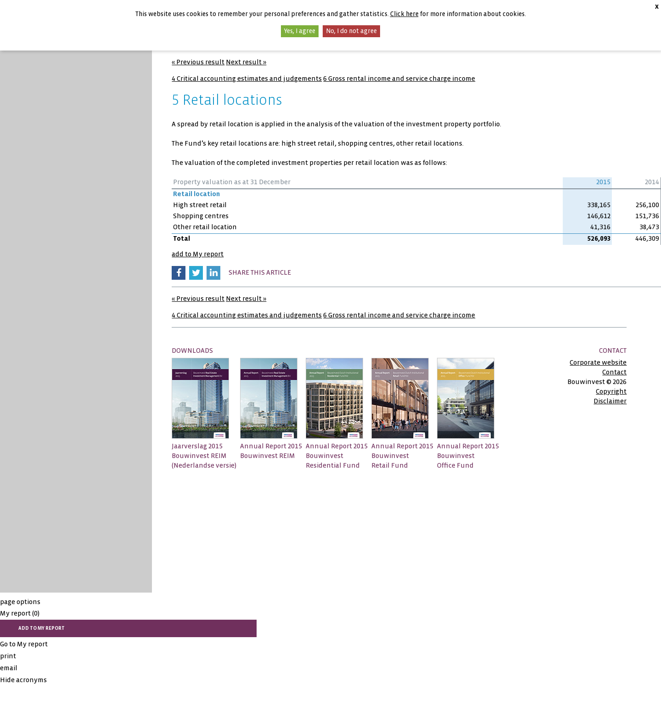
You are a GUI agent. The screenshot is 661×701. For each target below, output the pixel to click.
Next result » (246, 62)
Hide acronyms (23, 680)
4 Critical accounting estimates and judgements (247, 78)
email (8, 668)
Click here (404, 14)
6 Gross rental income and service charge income (399, 78)
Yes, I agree (299, 31)
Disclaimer (610, 401)
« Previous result (198, 62)
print (8, 656)
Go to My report (24, 644)
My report (19, 613)
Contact (614, 372)
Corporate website (598, 362)
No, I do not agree (351, 31)
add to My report (198, 254)
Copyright (611, 391)
